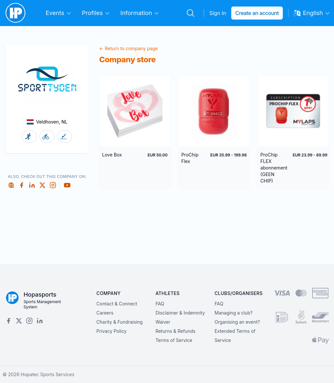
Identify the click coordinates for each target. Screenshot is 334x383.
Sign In (217, 13)
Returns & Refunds (176, 331)
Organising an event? (237, 322)
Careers (105, 313)
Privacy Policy (112, 331)
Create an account (257, 13)
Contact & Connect (117, 303)
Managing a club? (234, 313)
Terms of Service (174, 340)
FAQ (160, 303)
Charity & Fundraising (120, 322)
